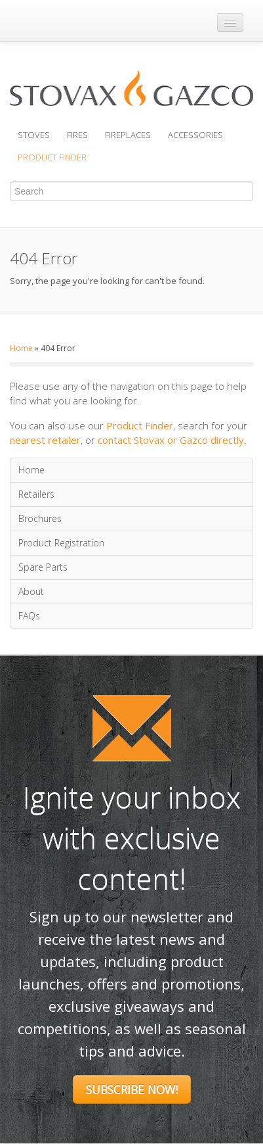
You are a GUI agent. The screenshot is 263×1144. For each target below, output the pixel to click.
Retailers (36, 494)
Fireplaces (128, 135)
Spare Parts (43, 567)
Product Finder (52, 157)
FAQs (29, 615)
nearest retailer (45, 439)
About (31, 591)
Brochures (40, 518)
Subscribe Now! (132, 1089)
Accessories (195, 135)
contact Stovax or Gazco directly (171, 439)
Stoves (34, 135)
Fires (77, 135)
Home (21, 348)
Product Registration (61, 542)
